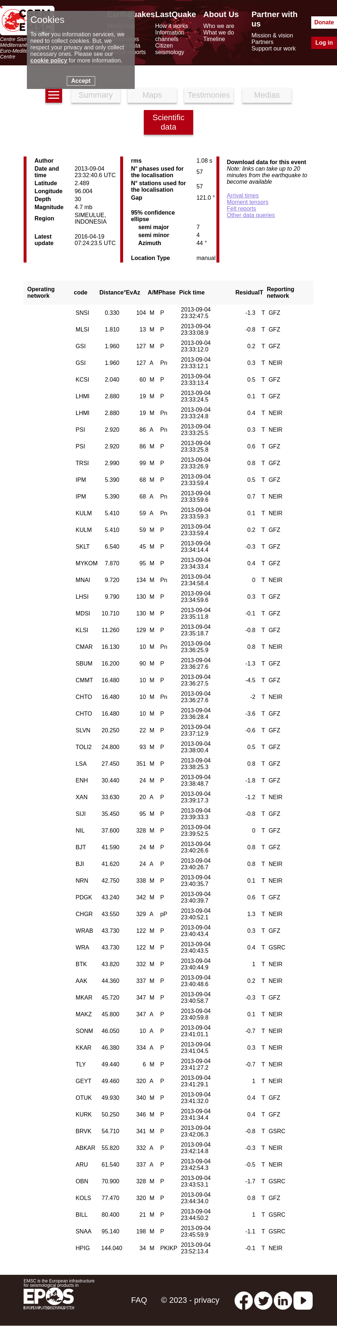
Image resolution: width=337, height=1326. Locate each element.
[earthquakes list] (53, 95)
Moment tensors (247, 202)
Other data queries (251, 215)
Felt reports (241, 209)
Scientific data (168, 122)
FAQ (139, 1300)
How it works (171, 26)
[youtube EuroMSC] (303, 1300)
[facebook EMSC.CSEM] (244, 1300)
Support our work (273, 48)
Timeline (214, 39)
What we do (218, 32)
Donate (324, 22)
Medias (267, 94)
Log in (324, 43)
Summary (95, 94)
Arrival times (243, 195)
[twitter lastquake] (263, 1300)
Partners (262, 42)
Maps (152, 94)
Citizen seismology (169, 48)
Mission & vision (272, 35)
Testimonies (209, 94)
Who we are (218, 26)
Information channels (169, 35)
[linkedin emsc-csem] (283, 1300)
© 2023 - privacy (190, 1300)
